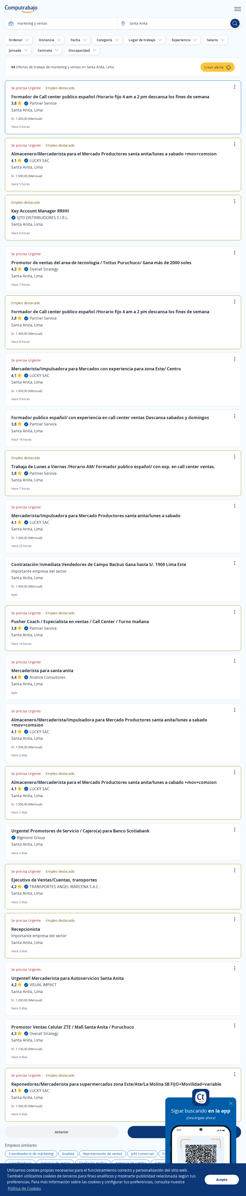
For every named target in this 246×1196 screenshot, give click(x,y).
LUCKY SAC (39, 160)
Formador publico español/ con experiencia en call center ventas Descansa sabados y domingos (110, 417)
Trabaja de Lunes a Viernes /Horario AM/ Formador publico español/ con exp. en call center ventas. (113, 466)
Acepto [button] (221, 1179)
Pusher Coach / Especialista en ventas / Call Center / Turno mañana (80, 621)
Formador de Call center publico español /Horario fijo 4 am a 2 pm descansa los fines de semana (110, 97)
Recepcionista (25, 929)
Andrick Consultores (47, 677)
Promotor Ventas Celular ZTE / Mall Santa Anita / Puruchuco (72, 1027)
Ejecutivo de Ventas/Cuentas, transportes (54, 880)
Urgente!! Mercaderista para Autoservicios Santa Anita (67, 978)
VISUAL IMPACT (43, 984)
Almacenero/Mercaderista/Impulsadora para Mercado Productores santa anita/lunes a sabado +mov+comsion (109, 722)
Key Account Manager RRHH (40, 211)
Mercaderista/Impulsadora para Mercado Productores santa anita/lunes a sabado (95, 515)
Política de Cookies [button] (24, 1188)
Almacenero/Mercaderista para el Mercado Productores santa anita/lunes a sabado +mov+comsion (114, 154)
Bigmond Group (31, 837)
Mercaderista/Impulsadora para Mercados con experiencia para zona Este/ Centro (96, 369)
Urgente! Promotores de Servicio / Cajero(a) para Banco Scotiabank (80, 831)
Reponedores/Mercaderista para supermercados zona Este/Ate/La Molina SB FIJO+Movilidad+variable (116, 1084)
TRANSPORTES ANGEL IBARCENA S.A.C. (65, 886)
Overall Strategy (44, 269)
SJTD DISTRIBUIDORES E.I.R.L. (42, 217)
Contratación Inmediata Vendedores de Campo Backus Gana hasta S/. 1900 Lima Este (98, 564)
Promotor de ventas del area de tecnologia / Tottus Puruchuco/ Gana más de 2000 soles (101, 262)
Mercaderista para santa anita (42, 670)
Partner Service (43, 103)
